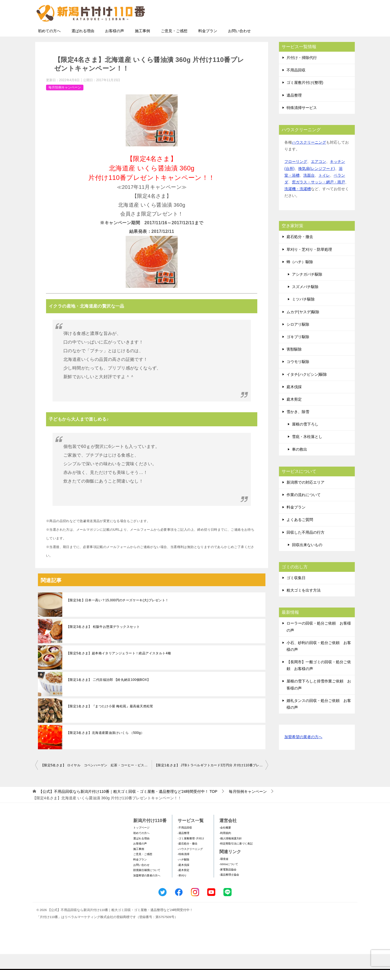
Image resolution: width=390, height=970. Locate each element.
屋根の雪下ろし (305, 440)
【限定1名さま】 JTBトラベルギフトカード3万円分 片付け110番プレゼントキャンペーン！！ (211, 781)
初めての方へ (49, 47)
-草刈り (182, 891)
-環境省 (223, 874)
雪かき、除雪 (298, 427)
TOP (128, 807)
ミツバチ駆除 (303, 315)
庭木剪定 (294, 415)
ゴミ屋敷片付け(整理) (305, 98)
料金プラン (207, 47)
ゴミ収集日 (296, 594)
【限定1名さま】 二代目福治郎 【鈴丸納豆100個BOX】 (108, 696)
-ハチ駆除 (183, 875)
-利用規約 (225, 848)
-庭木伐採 (183, 880)
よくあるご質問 (300, 535)
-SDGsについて (228, 880)
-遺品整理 (183, 848)
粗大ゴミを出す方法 (304, 606)
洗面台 (309, 191)
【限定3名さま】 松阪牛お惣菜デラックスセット (103, 643)
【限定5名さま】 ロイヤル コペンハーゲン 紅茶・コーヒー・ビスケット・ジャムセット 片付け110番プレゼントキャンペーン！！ (96, 781)
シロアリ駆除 (298, 340)
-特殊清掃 (183, 870)
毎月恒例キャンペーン (64, 103)
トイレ (324, 191)
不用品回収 (296, 86)
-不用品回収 (185, 843)
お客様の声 (114, 47)
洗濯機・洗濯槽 (297, 205)
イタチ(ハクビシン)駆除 (307, 390)
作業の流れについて (304, 511)
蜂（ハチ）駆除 (300, 278)
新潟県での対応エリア (305, 498)
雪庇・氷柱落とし (307, 452)
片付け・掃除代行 (302, 73)
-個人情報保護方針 (230, 854)
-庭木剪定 (183, 886)
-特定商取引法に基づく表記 (236, 859)
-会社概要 (225, 843)
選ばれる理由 (83, 47)
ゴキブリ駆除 (298, 353)
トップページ (141, 843)
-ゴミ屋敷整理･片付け (191, 854)
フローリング (295, 177)
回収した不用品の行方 (305, 548)
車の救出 (299, 465)
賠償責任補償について (146, 886)
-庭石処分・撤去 (187, 859)
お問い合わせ (239, 47)
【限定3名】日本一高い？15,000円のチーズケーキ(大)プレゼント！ (117, 616)
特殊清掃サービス (302, 123)
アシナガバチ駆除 (307, 290)
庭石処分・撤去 (300, 252)
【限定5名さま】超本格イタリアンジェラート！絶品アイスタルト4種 (118, 669)
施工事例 (142, 47)
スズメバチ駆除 (305, 303)
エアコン (318, 177)
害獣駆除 (294, 365)
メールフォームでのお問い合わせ (304, 31)
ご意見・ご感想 (174, 47)
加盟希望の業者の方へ (303, 753)
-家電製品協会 (227, 885)
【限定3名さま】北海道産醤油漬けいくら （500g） (105, 749)
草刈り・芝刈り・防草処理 (309, 265)
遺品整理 (294, 111)
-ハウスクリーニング (190, 864)
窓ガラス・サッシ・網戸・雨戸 (318, 198)
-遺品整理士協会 (229, 890)
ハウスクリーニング (309, 158)
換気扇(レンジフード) (316, 184)
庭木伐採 (294, 403)
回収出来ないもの (307, 561)
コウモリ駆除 (298, 377)
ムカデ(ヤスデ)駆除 (303, 328)
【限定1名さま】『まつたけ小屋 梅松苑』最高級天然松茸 (109, 722)
